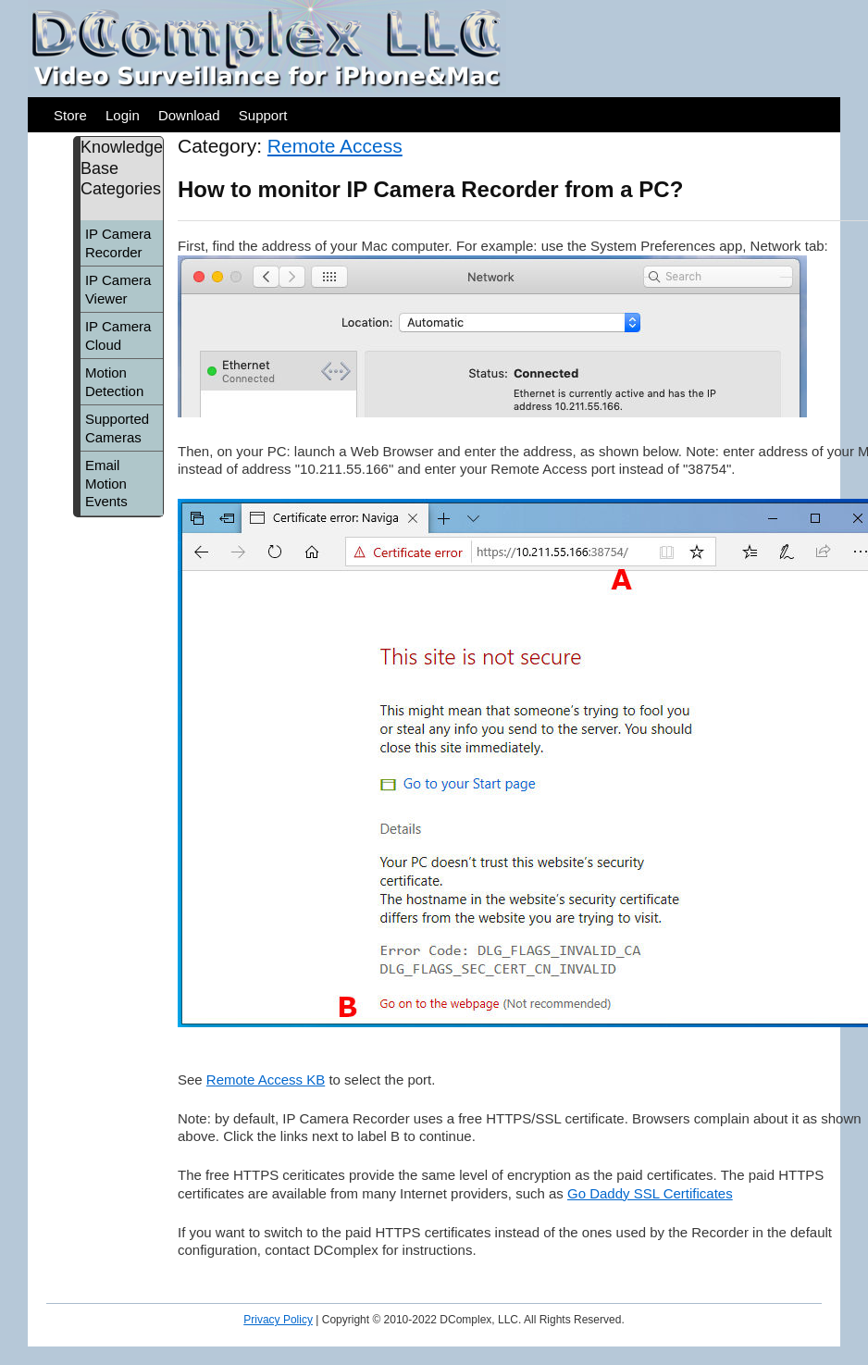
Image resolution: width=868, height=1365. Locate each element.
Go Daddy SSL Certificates (650, 1193)
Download (189, 115)
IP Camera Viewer (118, 289)
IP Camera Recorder (118, 243)
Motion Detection (114, 382)
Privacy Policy (278, 1319)
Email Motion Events (106, 483)
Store (70, 115)
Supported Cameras (117, 428)
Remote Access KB (265, 1079)
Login (122, 115)
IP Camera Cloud (118, 335)
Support (263, 115)
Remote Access (335, 145)
